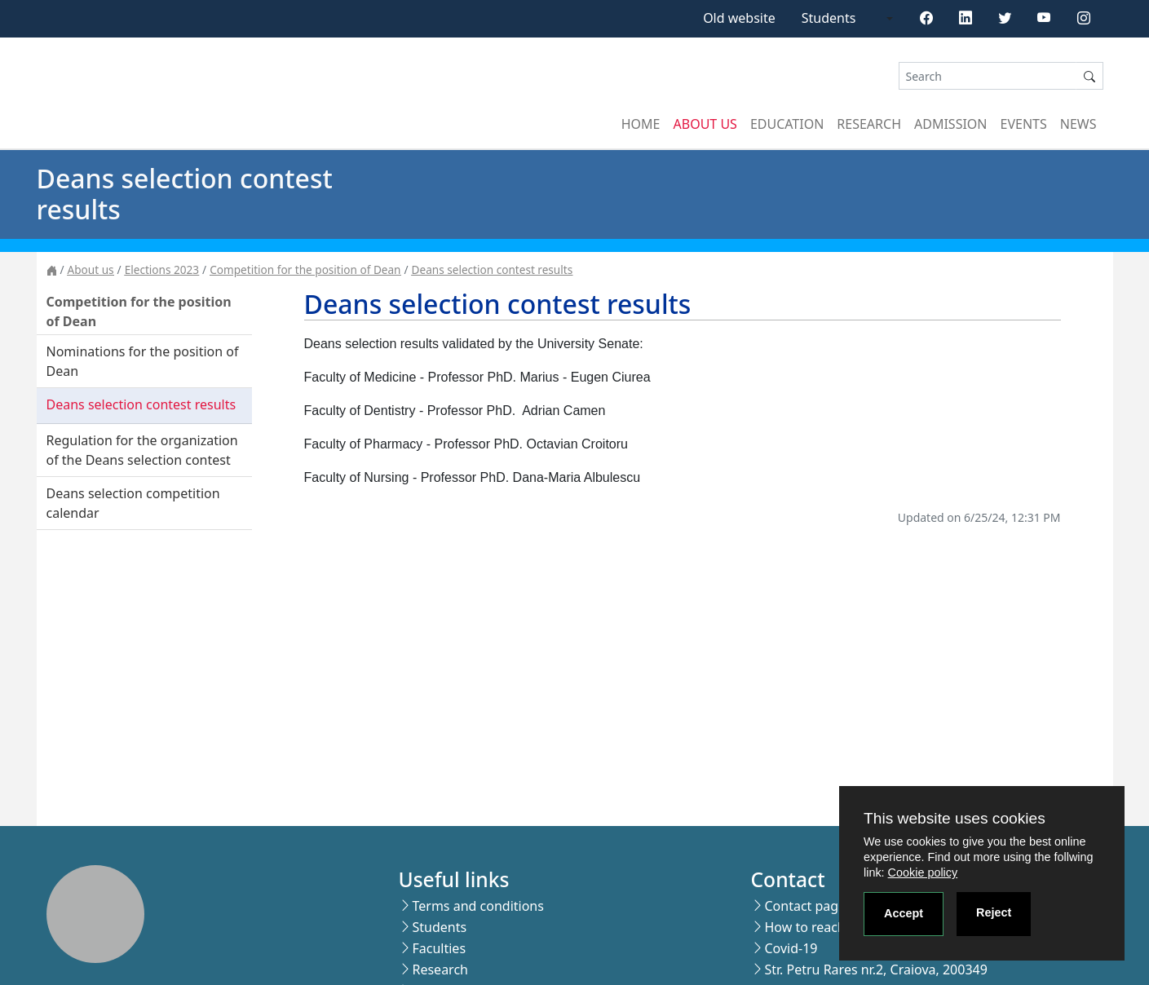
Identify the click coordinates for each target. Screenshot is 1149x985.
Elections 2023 (162, 269)
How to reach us (813, 927)
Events (1024, 124)
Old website (739, 18)
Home (641, 124)
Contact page (805, 906)
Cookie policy (923, 872)
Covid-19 (790, 948)
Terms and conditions (477, 906)
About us (705, 124)
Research (869, 124)
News (1078, 124)
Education (787, 124)
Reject (993, 912)
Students (829, 18)
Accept (903, 913)
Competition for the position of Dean (305, 269)
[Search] (987, 76)
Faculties (439, 948)
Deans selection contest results (492, 269)
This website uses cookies (954, 818)
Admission (951, 124)
